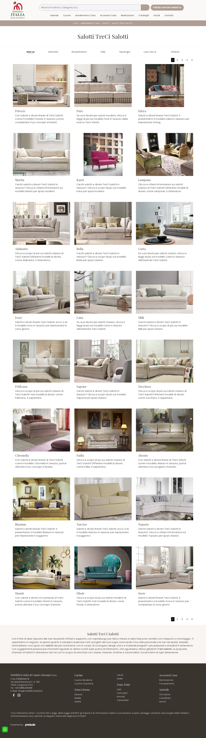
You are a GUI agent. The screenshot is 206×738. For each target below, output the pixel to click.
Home (75, 23)
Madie (77, 698)
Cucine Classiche (83, 683)
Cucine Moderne (83, 680)
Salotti (105, 23)
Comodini (122, 693)
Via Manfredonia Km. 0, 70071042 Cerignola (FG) (25, 683)
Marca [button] (31, 52)
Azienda (54, 15)
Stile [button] (103, 52)
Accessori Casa (108, 15)
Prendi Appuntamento (167, 7)
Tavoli (120, 675)
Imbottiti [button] (53, 52)
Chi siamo (164, 694)
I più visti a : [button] (150, 52)
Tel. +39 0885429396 (22, 687)
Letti (119, 689)
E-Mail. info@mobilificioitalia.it (27, 690)
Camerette (123, 700)
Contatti (168, 15)
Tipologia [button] (124, 52)
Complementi (166, 683)
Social (157, 15)
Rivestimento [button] (79, 52)
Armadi (121, 696)
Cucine (67, 15)
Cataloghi (144, 15)
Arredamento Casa (85, 15)
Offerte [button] (175, 52)
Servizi (162, 701)
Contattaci (165, 698)
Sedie (120, 678)
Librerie (78, 694)
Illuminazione (166, 680)
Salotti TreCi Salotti (122, 23)
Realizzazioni (127, 15)
